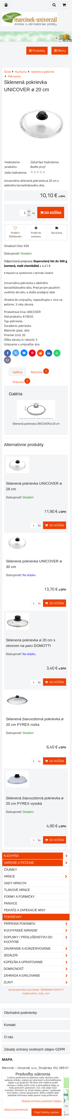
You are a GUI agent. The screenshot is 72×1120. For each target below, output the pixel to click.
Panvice (10, 903)
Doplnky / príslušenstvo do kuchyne (37, 939)
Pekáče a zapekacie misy (25, 910)
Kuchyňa (37, 856)
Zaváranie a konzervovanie (37, 948)
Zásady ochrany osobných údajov (42, 1101)
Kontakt (10, 1025)
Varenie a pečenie (37, 863)
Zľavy (37, 982)
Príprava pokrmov (37, 924)
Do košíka (50, 212)
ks (35, 525)
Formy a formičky (19, 896)
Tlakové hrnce (17, 890)
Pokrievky (13, 917)
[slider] (38, 172)
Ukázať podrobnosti (16, 1109)
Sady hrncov (15, 883)
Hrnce (37, 876)
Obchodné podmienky (20, 1013)
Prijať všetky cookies (46, 1112)
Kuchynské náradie (37, 930)
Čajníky (10, 869)
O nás (8, 1037)
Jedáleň (37, 955)
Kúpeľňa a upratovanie (37, 962)
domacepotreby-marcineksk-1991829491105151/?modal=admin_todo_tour (36, 991)
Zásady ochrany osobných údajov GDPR (34, 1049)
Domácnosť (37, 969)
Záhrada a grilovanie (37, 975)
